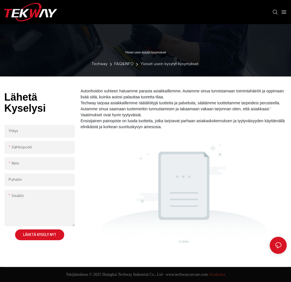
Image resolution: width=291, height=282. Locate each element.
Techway (99, 63)
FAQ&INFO (124, 63)
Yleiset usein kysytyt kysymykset (169, 63)
